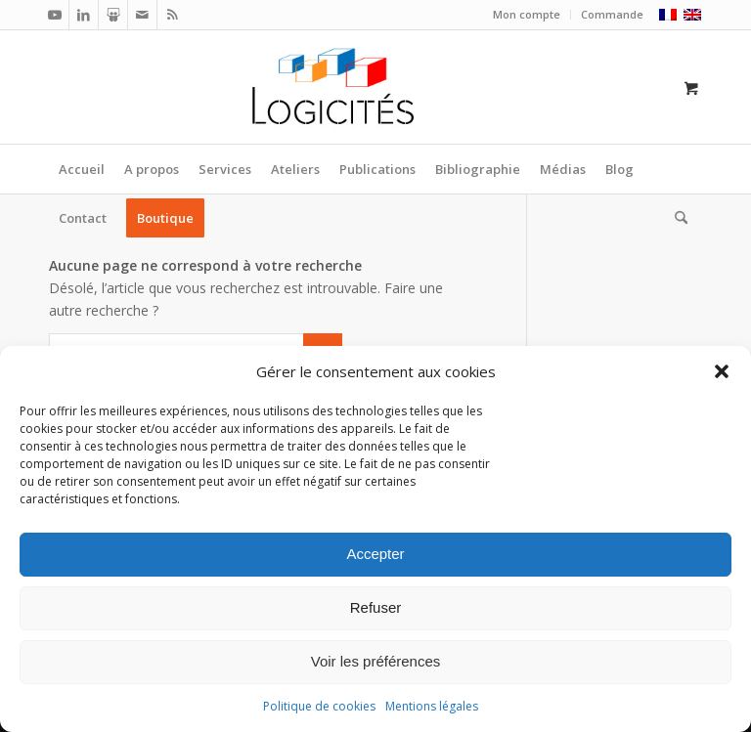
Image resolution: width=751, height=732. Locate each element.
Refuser (376, 607)
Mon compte (526, 14)
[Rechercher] (676, 218)
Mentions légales (431, 706)
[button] (721, 371)
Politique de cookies (319, 706)
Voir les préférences (376, 661)
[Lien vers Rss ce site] (172, 14)
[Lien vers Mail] (142, 14)
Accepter (375, 553)
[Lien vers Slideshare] (113, 14)
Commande (612, 14)
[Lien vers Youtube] (54, 14)
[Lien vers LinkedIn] (83, 14)
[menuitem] (527, 15)
